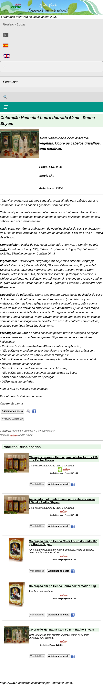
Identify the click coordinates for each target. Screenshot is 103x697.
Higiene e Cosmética (22, 430)
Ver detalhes (37, 484)
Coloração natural (45, 430)
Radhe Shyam (25, 435)
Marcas (4, 435)
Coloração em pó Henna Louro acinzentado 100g (62, 586)
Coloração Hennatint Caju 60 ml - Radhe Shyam (61, 629)
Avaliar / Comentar (12, 419)
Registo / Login (14, 24)
